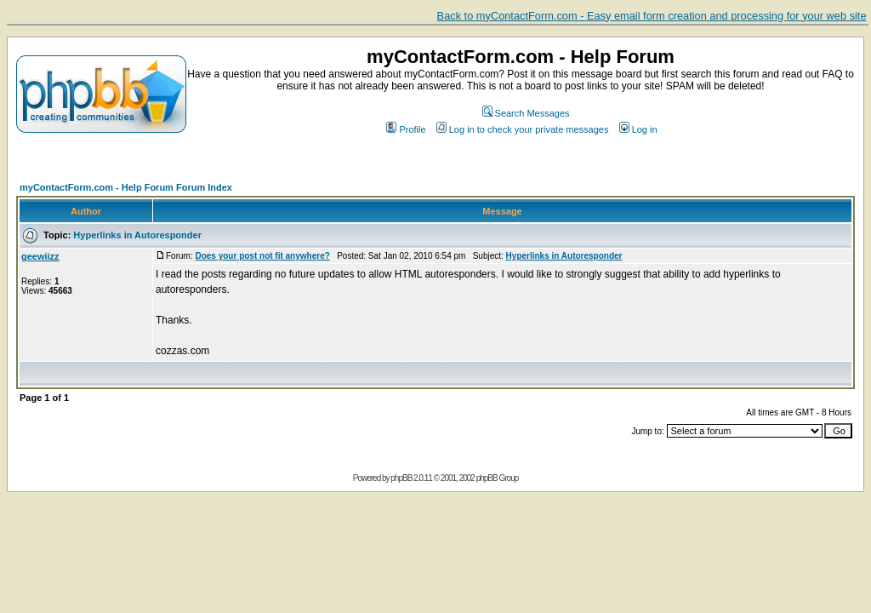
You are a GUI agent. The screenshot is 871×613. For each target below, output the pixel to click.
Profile (405, 129)
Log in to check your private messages (522, 129)
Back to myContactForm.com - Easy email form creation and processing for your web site (652, 15)
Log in (638, 129)
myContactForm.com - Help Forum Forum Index (126, 187)
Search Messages (526, 113)
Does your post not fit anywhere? (262, 256)
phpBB (401, 478)
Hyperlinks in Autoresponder (137, 235)
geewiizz (40, 256)
